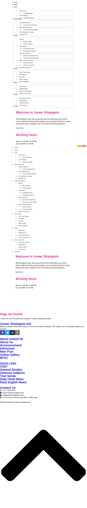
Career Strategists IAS (15, 324)
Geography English (28, 195)
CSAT (17, 152)
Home (16, 148)
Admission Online (23, 242)
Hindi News (21, 230)
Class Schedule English (29, 174)
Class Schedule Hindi (28, 169)
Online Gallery (22, 247)
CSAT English (22, 159)
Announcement (20, 240)
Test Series (18, 214)
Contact (18, 252)
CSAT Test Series (23, 216)
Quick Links (8, 363)
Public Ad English (27, 209)
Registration (22, 244)
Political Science (23, 197)
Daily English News (13, 382)
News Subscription (24, 235)
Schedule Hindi (26, 157)
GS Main (20, 221)
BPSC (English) (22, 226)
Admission (7, 348)
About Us (6, 342)
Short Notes (22, 249)
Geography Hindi (27, 193)
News (17, 228)
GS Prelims (21, 218)
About (16, 150)
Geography (21, 190)
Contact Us (8, 388)
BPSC (4, 358)
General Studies (20, 164)
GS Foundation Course (25, 176)
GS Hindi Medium (23, 167)
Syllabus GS (21, 178)
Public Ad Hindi (26, 207)
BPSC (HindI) (22, 223)
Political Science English (29, 202)
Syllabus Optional (23, 211)
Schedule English (27, 162)
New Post (6, 351)
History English (26, 188)
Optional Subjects (20, 181)
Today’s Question (23, 237)
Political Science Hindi (28, 200)
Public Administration (24, 204)
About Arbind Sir (11, 339)
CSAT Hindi (21, 155)
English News (22, 233)
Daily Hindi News (12, 379)
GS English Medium (24, 171)
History (20, 183)
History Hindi (26, 185)
